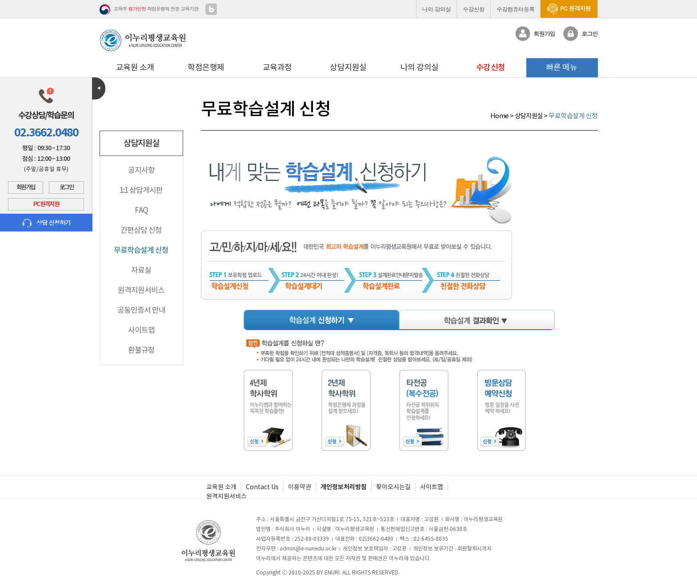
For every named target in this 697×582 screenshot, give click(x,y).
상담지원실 (348, 67)
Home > (502, 116)
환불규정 (141, 350)
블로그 (211, 9)
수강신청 (474, 9)
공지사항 (141, 170)
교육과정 (277, 67)
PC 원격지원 (568, 8)
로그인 (67, 187)
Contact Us (262, 487)
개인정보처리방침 (343, 487)
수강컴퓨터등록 (515, 9)
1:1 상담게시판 (141, 190)
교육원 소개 (135, 67)
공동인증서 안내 (141, 310)
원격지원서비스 (141, 290)
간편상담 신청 (141, 230)
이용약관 (299, 487)
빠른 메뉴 (561, 67)
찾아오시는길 (393, 487)
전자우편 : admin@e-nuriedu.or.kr (296, 548)
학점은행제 (206, 67)
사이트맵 (141, 330)
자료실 (141, 270)
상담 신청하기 (46, 222)
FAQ (141, 210)
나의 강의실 (436, 9)
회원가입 (25, 187)
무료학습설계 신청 (141, 250)
